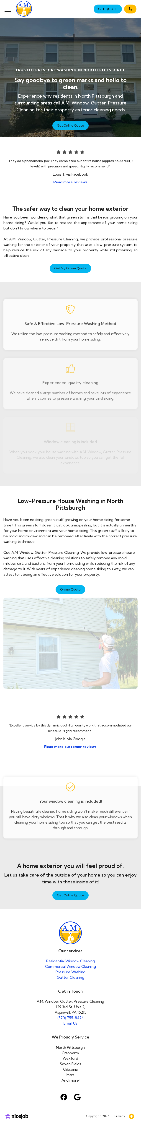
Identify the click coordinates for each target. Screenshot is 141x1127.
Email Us (70, 1023)
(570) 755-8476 (70, 1017)
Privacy (120, 1116)
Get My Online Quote (70, 268)
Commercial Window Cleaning (70, 966)
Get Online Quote (70, 125)
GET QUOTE (107, 9)
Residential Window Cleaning (70, 961)
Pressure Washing (70, 972)
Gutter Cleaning (70, 977)
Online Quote (70, 589)
